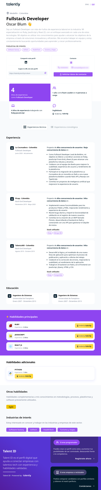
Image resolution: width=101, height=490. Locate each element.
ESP (93, 4)
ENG (87, 4)
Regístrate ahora (85, 458)
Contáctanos (87, 486)
